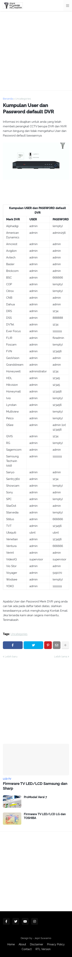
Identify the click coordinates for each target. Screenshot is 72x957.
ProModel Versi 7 (35, 797)
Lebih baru (11, 656)
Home (11, 944)
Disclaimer (36, 944)
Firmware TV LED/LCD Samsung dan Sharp (35, 785)
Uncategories (23, 98)
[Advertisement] (36, 51)
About (22, 944)
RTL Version (43, 949)
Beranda (8, 98)
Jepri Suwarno (42, 938)
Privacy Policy (56, 944)
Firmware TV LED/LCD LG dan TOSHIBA (45, 816)
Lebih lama (60, 656)
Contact (27, 949)
